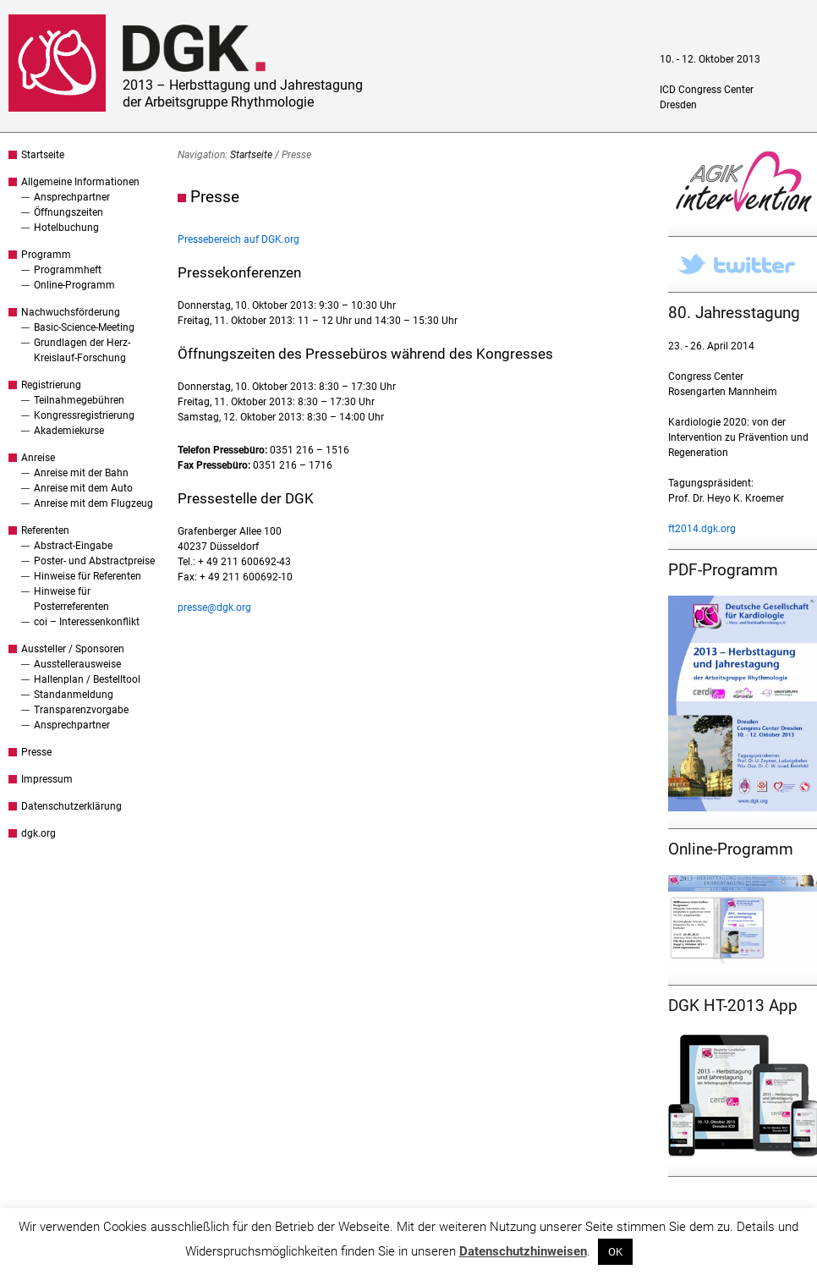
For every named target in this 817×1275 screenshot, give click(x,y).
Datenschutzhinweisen (523, 1251)
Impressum (47, 779)
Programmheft (67, 270)
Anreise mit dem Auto (83, 488)
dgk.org (38, 833)
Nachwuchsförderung (70, 312)
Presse (36, 752)
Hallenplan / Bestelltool (87, 679)
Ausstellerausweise (77, 664)
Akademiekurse (69, 431)
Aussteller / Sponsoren (72, 649)
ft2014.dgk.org (702, 529)
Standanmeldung (73, 695)
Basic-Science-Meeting (84, 327)
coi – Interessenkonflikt (87, 622)
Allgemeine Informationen (80, 182)
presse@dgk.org (214, 607)
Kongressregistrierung (84, 415)
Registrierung (51, 385)
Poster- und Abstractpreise (94, 561)
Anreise (38, 458)
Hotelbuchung (66, 228)
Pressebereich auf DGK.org (238, 239)
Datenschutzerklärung (71, 806)
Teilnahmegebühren (79, 400)
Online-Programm (74, 285)
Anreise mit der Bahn (81, 473)
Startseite (42, 155)
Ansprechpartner (72, 197)
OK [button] (615, 1251)
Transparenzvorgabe (81, 710)
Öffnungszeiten (68, 212)
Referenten (45, 530)
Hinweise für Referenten (87, 576)
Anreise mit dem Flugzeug (93, 503)
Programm (46, 255)
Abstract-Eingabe (73, 546)
